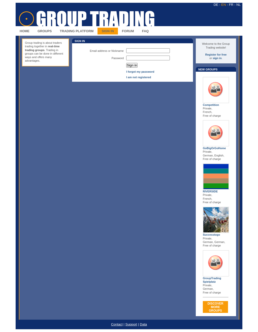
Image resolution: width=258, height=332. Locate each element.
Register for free (216, 54)
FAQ (145, 31)
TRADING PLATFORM (76, 31)
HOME (24, 31)
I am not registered (138, 77)
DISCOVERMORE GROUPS (215, 307)
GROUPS (45, 31)
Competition (211, 104)
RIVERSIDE (210, 191)
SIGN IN (108, 31)
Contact (117, 324)
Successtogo (211, 234)
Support (131, 324)
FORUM (128, 31)
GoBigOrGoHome (214, 148)
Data (143, 324)
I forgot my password (140, 71)
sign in (217, 58)
